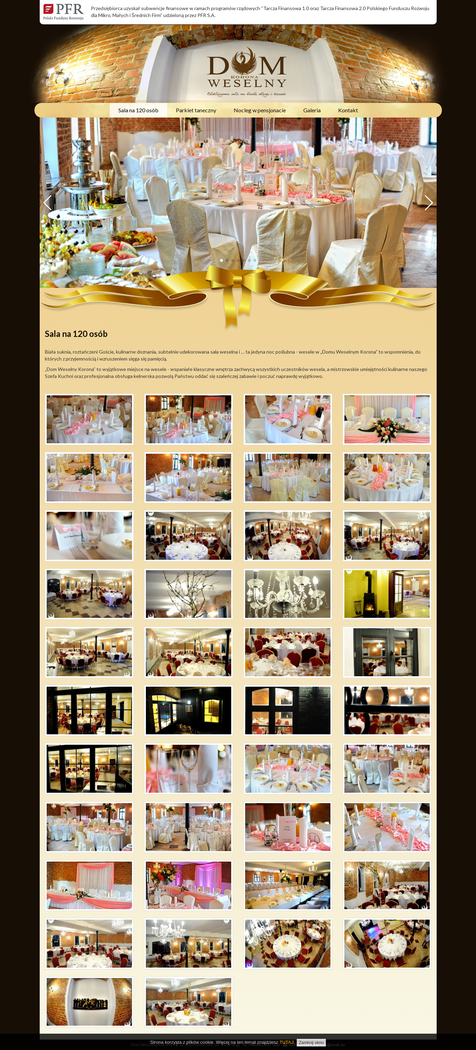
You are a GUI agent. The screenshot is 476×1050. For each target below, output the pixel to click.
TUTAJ (287, 1042)
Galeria (312, 110)
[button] (428, 202)
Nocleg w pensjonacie (260, 110)
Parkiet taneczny (196, 110)
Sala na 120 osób (138, 110)
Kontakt (348, 110)
